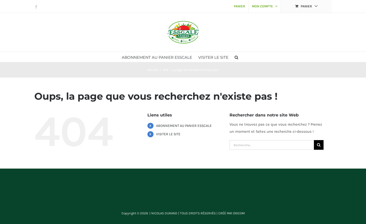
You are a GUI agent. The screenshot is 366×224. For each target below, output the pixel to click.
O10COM (239, 213)
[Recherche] (319, 145)
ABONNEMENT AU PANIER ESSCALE (184, 126)
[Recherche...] (272, 145)
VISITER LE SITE (168, 134)
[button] (236, 57)
